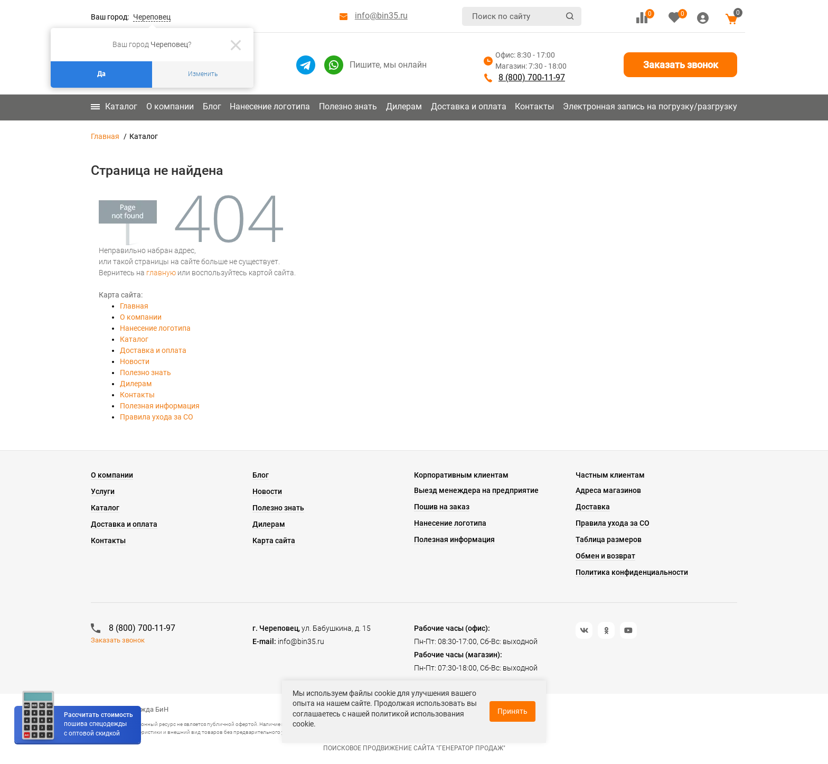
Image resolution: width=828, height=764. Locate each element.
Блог (212, 106)
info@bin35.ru (381, 16)
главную (161, 272)
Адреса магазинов (608, 490)
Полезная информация (160, 406)
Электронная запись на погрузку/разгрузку (650, 106)
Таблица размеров (609, 539)
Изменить (203, 74)
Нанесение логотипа (270, 106)
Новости (134, 361)
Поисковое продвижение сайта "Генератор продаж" (414, 748)
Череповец (152, 17)
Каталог (114, 106)
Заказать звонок (680, 64)
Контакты (534, 106)
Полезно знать (348, 106)
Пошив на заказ (441, 506)
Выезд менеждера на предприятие (476, 490)
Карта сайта (273, 540)
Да (101, 74)
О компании (170, 106)
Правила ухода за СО (156, 417)
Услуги (103, 491)
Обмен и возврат (605, 556)
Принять (512, 711)
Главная (105, 136)
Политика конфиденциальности (632, 572)
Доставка (593, 506)
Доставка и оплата (468, 106)
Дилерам (404, 106)
